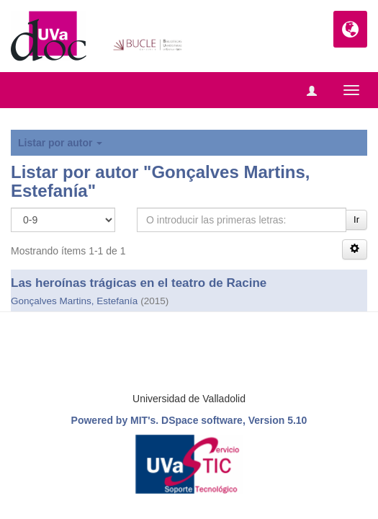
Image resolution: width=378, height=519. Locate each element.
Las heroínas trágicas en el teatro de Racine (138, 283)
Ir (356, 219)
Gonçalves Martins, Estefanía (74, 301)
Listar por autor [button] (60, 142)
